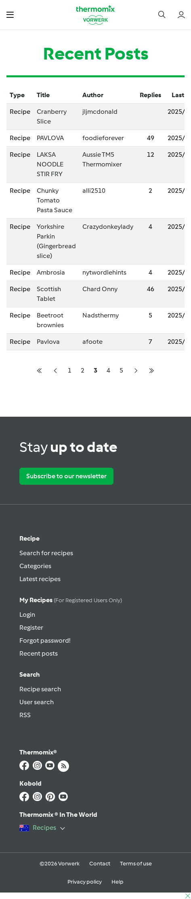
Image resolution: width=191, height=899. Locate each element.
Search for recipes (46, 553)
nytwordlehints (104, 272)
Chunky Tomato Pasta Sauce (54, 200)
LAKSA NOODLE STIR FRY (50, 164)
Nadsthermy (100, 315)
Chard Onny (100, 289)
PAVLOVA (50, 138)
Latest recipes (40, 579)
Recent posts (38, 653)
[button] (10, 14)
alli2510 (93, 190)
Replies (150, 95)
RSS (25, 715)
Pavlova (48, 341)
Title (43, 95)
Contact (99, 863)
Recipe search (40, 689)
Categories (35, 566)
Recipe (29, 538)
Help (117, 881)
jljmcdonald (100, 111)
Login (27, 614)
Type (17, 95)
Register (31, 627)
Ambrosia (51, 272)
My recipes (70, 600)
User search (36, 702)
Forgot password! (44, 640)
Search (29, 674)
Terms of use (136, 863)
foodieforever (103, 138)
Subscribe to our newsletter (66, 476)
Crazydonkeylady (107, 226)
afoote (92, 341)
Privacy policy (84, 881)
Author (92, 95)
